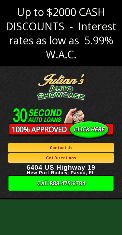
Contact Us (61, 147)
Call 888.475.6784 (61, 183)
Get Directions (61, 158)
